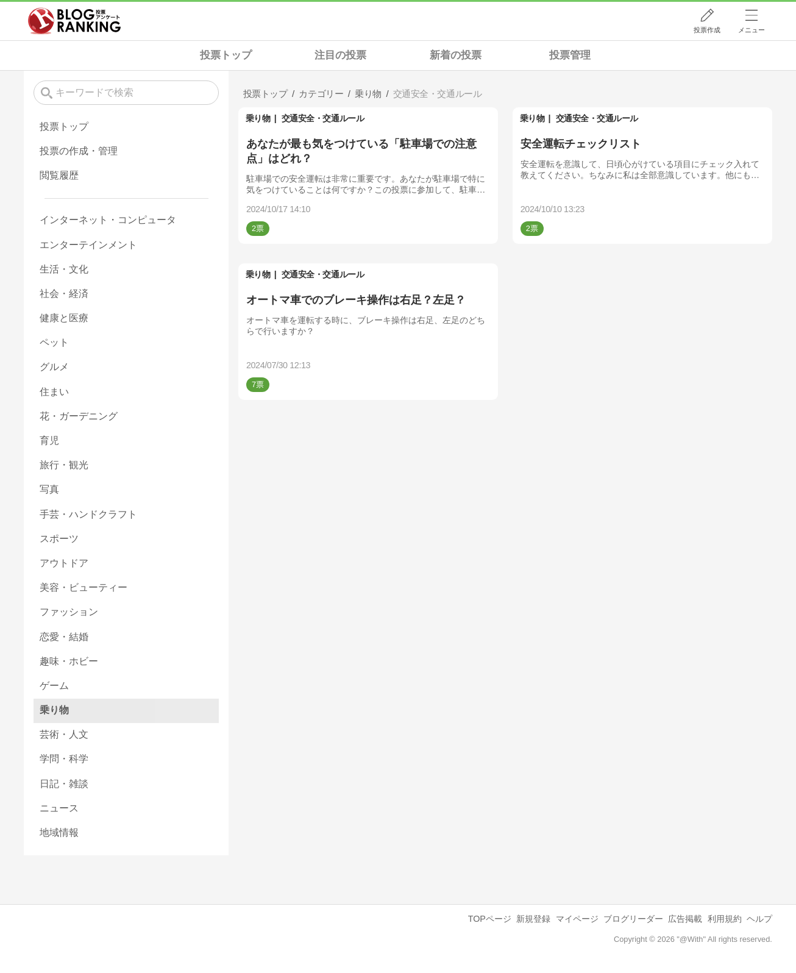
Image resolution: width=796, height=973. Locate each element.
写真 (49, 489)
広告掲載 (685, 919)
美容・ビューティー (83, 587)
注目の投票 (340, 55)
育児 (49, 440)
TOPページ (489, 919)
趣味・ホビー (69, 661)
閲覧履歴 (59, 175)
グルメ (54, 367)
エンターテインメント (88, 245)
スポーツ (59, 538)
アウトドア (64, 563)
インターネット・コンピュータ (108, 220)
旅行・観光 (64, 465)
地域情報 (59, 832)
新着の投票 (456, 55)
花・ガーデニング (79, 416)
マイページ (577, 919)
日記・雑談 (64, 784)
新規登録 (533, 919)
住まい (54, 392)
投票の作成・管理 (79, 151)
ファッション (69, 612)
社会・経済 (64, 293)
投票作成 (707, 30)
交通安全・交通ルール (323, 118)
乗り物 (258, 118)
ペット (54, 342)
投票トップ (226, 55)
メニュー (751, 30)
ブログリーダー (633, 919)
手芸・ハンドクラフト (88, 514)
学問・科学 (64, 759)
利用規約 (725, 919)
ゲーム (54, 685)
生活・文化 (64, 269)
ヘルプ (759, 919)
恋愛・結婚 (64, 637)
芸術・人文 (64, 734)
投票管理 (570, 55)
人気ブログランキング (74, 20)
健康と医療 (64, 318)
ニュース (59, 808)
